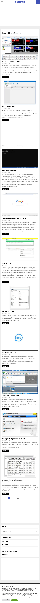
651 (18, 498)
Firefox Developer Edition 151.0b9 (10, 548)
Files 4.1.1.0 (5, 541)
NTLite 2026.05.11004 (8, 106)
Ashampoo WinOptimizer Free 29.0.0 (13, 439)
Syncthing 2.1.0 (6, 263)
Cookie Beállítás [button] (6, 599)
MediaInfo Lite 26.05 (8, 311)
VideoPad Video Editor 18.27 (10, 396)
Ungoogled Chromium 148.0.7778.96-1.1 (14, 218)
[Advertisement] (20, 15)
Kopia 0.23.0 (5, 554)
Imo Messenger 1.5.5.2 (9, 353)
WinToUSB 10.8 (5, 544)
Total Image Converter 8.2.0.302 (9, 551)
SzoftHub (20, 2)
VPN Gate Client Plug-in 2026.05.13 (12, 480)
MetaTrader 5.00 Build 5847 (11, 62)
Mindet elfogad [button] (14, 599)
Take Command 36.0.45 (9, 170)
